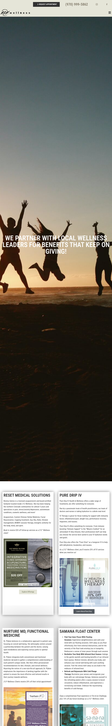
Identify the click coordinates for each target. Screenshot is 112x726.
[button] (71, 13)
